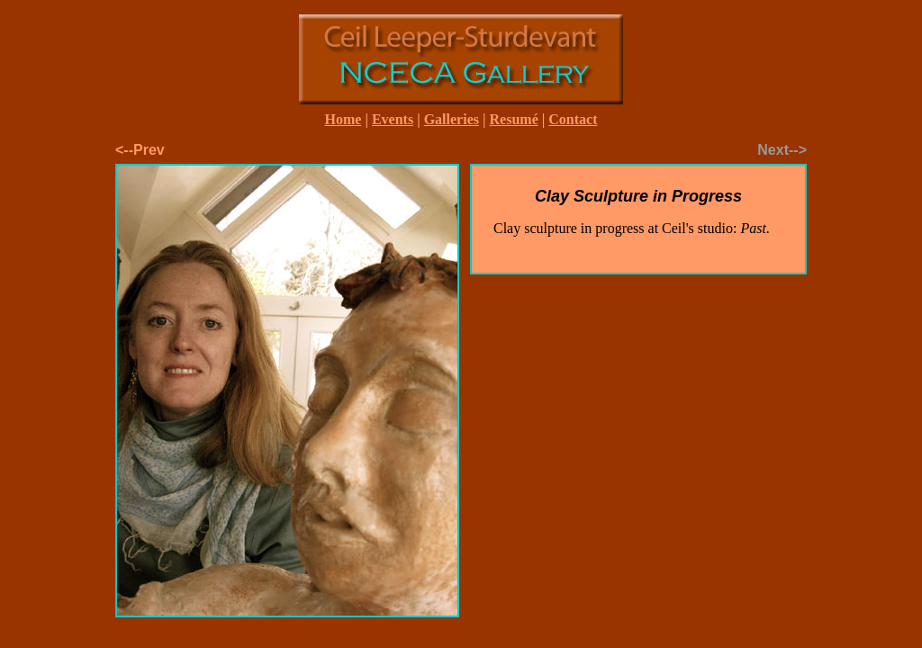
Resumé (514, 119)
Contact (572, 119)
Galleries (451, 119)
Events (392, 119)
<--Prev (140, 150)
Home (343, 119)
